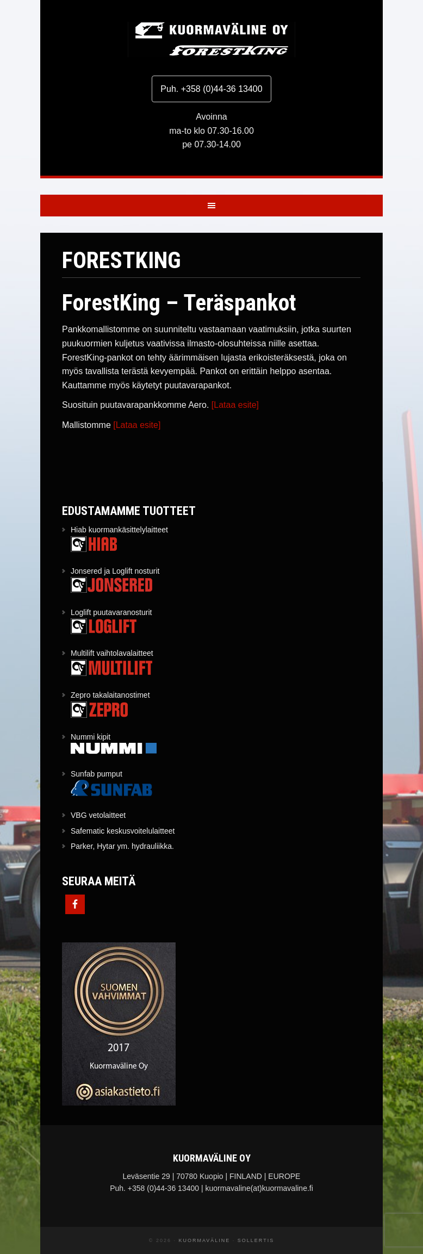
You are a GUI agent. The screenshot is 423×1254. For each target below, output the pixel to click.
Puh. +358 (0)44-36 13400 (211, 89)
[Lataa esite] (235, 404)
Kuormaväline (211, 39)
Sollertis (256, 1240)
